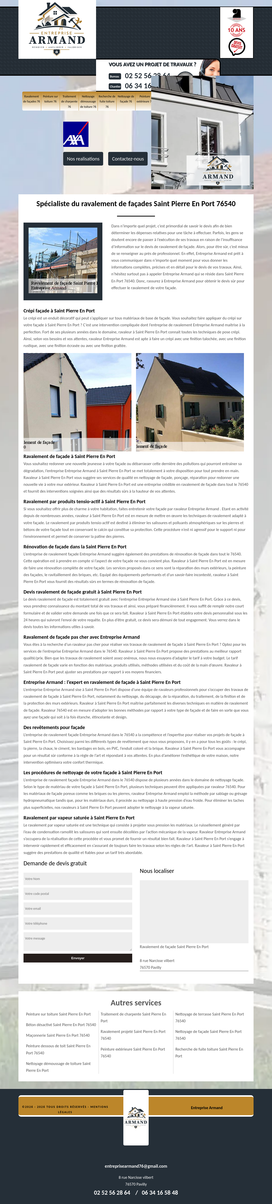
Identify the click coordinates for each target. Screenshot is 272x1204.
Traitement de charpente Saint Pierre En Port (133, 1017)
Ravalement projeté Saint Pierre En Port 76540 (133, 1035)
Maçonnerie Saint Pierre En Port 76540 (58, 1035)
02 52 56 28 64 (112, 1192)
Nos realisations (83, 159)
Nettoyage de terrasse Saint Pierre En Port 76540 (209, 1017)
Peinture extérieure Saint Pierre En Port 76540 (133, 1052)
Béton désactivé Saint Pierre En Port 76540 (61, 1024)
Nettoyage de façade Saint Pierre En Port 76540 (208, 1035)
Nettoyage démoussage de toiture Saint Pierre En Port (58, 1067)
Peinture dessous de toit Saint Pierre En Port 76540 (58, 1049)
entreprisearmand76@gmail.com (136, 1166)
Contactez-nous (128, 159)
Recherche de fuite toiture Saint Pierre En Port (209, 1052)
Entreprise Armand (206, 1107)
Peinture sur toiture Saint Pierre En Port (58, 1014)
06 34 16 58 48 (160, 1192)
